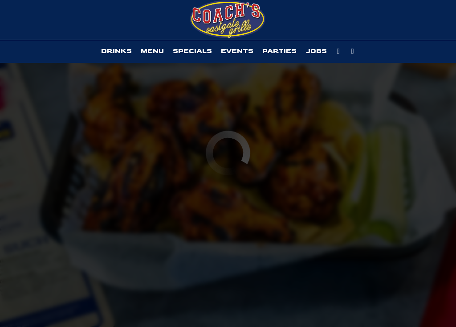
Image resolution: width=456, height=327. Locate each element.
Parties (279, 51)
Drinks (116, 51)
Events (237, 51)
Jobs (316, 51)
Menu (152, 51)
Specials (192, 51)
